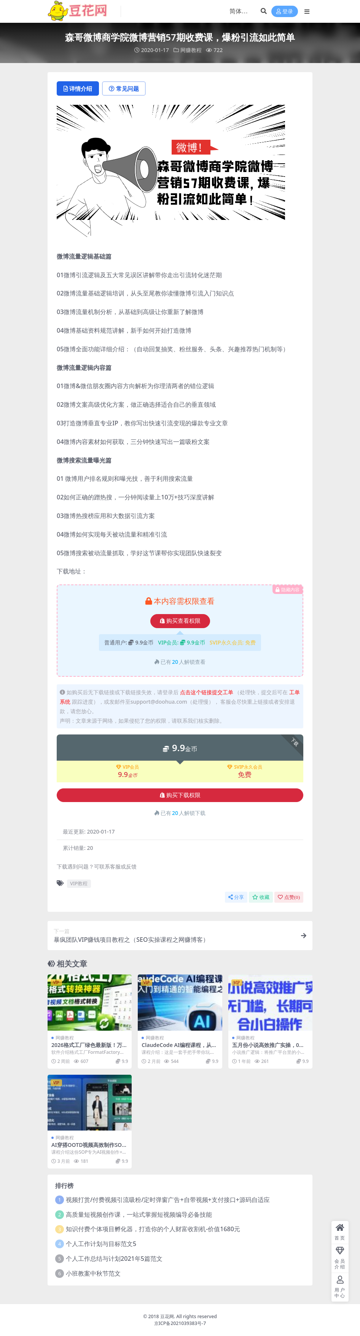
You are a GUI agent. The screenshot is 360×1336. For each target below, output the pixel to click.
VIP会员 (127, 767)
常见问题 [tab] (124, 88)
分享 (236, 897)
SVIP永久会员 (244, 767)
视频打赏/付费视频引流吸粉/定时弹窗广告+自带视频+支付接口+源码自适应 (168, 1199)
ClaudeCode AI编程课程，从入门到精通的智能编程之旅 (179, 1048)
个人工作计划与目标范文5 (101, 1244)
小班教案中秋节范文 (93, 1273)
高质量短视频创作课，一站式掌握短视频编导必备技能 (139, 1214)
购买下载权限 (180, 795)
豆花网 (167, 1316)
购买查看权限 (180, 621)
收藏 (260, 897)
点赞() (289, 897)
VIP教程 (79, 883)
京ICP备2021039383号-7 (180, 1323)
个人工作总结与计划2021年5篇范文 (114, 1258)
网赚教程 (191, 50)
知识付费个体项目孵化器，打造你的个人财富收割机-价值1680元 (153, 1229)
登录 (284, 11)
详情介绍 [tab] (78, 88)
